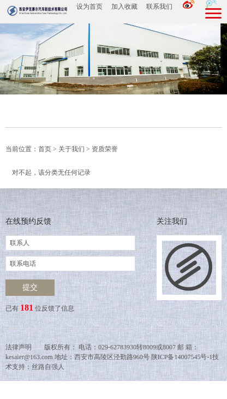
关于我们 (71, 149)
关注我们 (172, 221)
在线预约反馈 (28, 221)
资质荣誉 (105, 149)
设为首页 (89, 6)
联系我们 (159, 6)
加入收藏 (124, 6)
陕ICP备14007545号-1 (182, 357)
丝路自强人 (48, 367)
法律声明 (18, 347)
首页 (44, 149)
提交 (30, 287)
